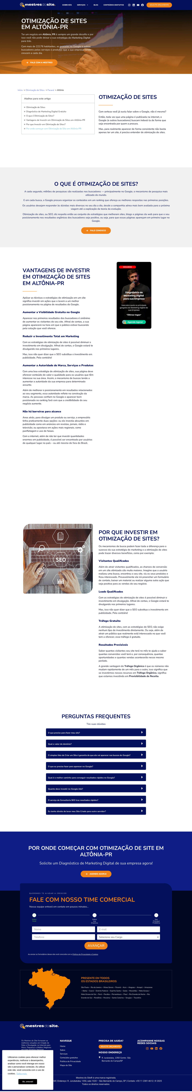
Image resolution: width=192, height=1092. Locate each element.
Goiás (125, 991)
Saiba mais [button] (22, 1073)
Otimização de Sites (35, 107)
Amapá (139, 988)
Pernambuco (116, 995)
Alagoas (131, 988)
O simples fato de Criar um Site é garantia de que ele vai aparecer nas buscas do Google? (89, 755)
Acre (124, 988)
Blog (96, 5)
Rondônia (97, 998)
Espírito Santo (115, 991)
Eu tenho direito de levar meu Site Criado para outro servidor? (77, 811)
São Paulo (85, 988)
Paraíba (107, 995)
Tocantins (137, 998)
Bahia (85, 991)
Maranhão (133, 991)
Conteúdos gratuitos (113, 5)
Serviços (82, 5)
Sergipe (129, 998)
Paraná (118, 988)
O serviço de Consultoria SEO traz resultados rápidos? (73, 800)
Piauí (125, 995)
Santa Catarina (118, 998)
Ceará (91, 991)
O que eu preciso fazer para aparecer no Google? (70, 766)
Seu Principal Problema (156, 921)
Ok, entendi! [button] (27, 1081)
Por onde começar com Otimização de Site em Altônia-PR (53, 128)
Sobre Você (34, 920)
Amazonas (148, 988)
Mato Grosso (144, 991)
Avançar (96, 946)
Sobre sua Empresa (94, 921)
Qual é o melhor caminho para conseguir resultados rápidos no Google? (81, 777)
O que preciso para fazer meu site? (64, 732)
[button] (96, 732)
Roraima (106, 998)
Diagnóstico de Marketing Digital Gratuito (46, 111)
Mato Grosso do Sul (88, 995)
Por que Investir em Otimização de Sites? (45, 124)
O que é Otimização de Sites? (40, 115)
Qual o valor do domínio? (60, 744)
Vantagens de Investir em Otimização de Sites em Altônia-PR (55, 120)
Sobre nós (67, 5)
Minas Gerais (108, 988)
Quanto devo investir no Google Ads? (65, 789)
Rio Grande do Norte (137, 995)
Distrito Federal (102, 991)
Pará (100, 995)
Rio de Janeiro (96, 988)
